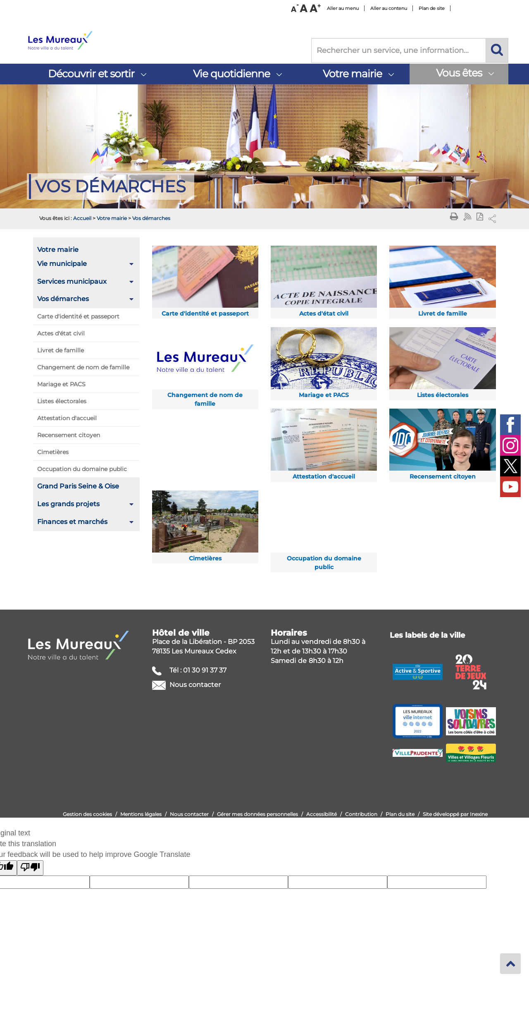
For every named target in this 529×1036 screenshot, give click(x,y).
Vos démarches (151, 218)
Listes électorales (61, 401)
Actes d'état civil (61, 333)
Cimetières (53, 452)
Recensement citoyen (68, 435)
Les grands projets (68, 504)
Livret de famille (60, 350)
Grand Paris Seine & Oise (78, 486)
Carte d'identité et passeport (78, 316)
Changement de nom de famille (83, 367)
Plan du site (400, 814)
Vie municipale (62, 264)
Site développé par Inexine (455, 814)
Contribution (361, 814)
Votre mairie (112, 218)
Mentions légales (141, 814)
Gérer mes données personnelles (257, 814)
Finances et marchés (72, 522)
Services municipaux (72, 281)
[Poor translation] (30, 868)
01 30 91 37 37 (204, 670)
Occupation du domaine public (82, 469)
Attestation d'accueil (67, 418)
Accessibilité (321, 814)
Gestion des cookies (87, 814)
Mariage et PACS (61, 384)
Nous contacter (194, 685)
